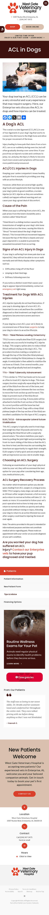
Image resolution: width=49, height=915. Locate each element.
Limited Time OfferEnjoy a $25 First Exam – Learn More (23, 37)
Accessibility (9, 891)
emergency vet (9, 289)
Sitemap (29, 891)
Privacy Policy (13, 889)
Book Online (32, 27)
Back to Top (40, 891)
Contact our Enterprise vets (23, 551)
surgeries (34, 327)
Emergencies (25, 677)
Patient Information (13, 579)
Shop (12, 27)
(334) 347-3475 (25, 19)
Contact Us (24, 794)
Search (20, 891)
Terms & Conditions (29, 889)
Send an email (24, 840)
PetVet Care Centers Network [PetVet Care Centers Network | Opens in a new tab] (28, 903)
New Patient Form (12, 586)
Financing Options (13, 602)
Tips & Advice (10, 594)
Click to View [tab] (25, 856)
